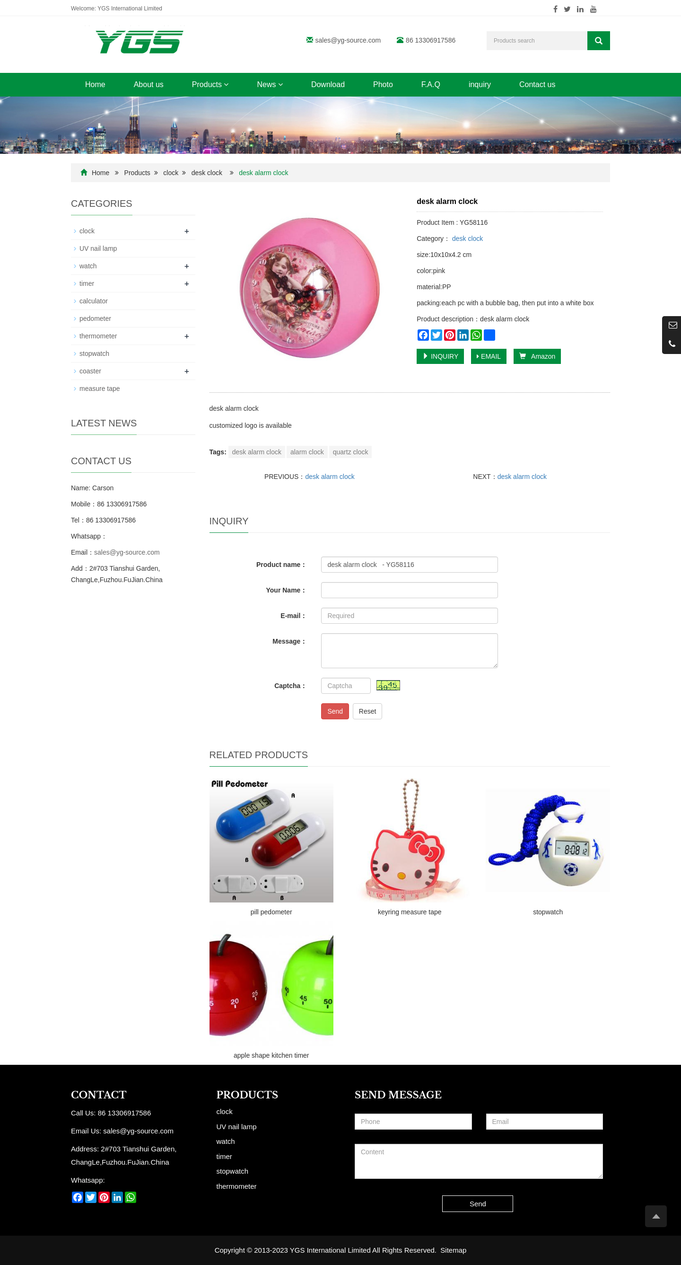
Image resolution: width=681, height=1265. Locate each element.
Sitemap (453, 1250)
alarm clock (307, 452)
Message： (289, 641)
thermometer (98, 336)
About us (149, 84)
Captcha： (290, 686)
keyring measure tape (410, 912)
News (269, 84)
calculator (93, 301)
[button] (226, 84)
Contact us (537, 84)
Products (210, 84)
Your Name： (286, 590)
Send (335, 711)
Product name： (281, 564)
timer (86, 283)
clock (170, 173)
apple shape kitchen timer (271, 1055)
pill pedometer (271, 912)
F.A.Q (430, 84)
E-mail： (293, 615)
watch (88, 266)
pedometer (95, 318)
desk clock (207, 173)
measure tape (99, 388)
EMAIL (489, 356)
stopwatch (548, 912)
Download (328, 84)
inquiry (480, 84)
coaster (90, 371)
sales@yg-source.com (348, 40)
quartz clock (350, 452)
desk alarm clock (256, 452)
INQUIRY (440, 356)
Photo (383, 84)
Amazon (537, 356)
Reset (367, 711)
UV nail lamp (98, 248)
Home (95, 84)
